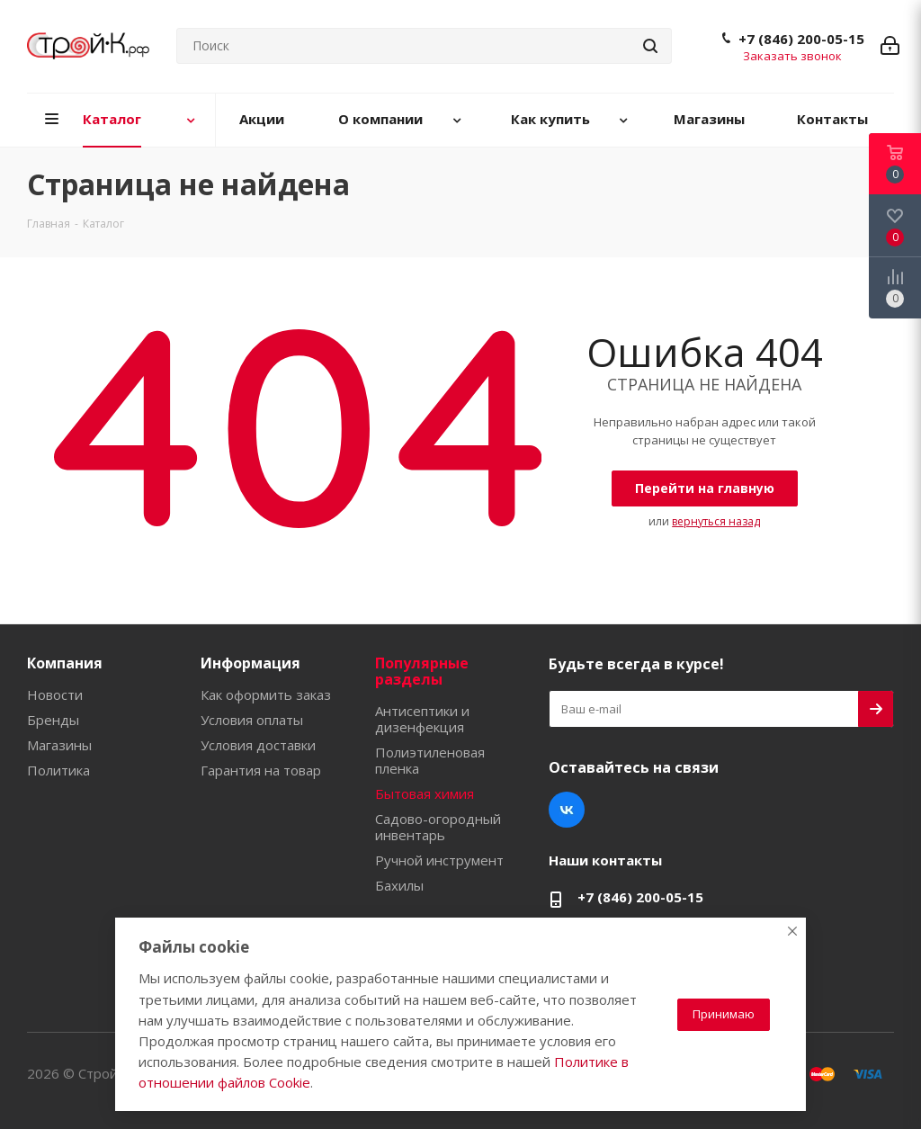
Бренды (53, 720)
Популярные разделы (422, 671)
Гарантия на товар (261, 770)
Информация (250, 663)
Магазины (59, 745)
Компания (65, 663)
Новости (55, 694)
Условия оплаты (252, 720)
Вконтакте (567, 810)
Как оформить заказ (266, 694)
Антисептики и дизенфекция (422, 719)
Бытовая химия (424, 793)
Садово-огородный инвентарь (438, 827)
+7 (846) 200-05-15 (801, 39)
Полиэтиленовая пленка (430, 760)
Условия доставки (258, 745)
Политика (58, 770)
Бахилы (399, 885)
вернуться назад (716, 521)
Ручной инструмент (439, 860)
